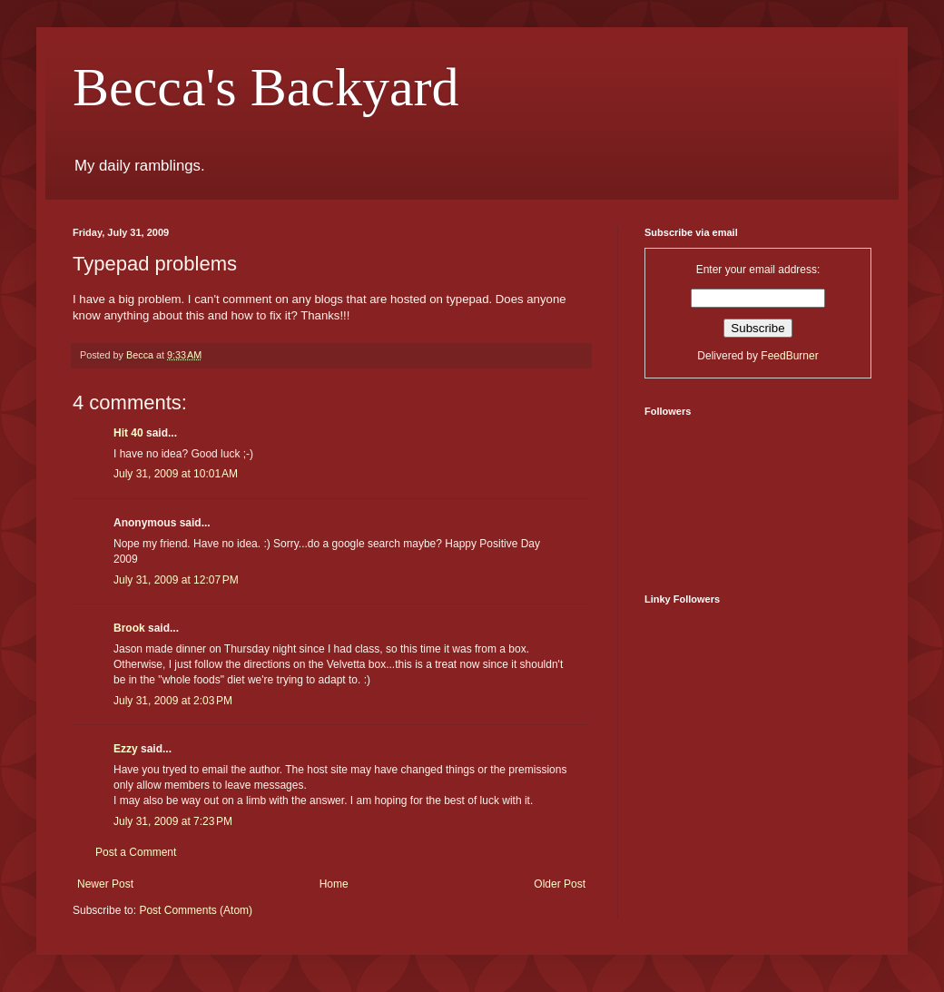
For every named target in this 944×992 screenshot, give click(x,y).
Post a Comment (135, 852)
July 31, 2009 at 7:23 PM (172, 821)
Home (334, 884)
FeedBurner (789, 355)
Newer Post (105, 884)
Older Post (559, 884)
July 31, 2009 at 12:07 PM (176, 580)
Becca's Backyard (266, 87)
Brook (129, 628)
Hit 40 (128, 433)
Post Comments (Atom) (195, 910)
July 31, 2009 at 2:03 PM (172, 700)
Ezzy (125, 748)
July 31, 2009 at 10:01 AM (175, 473)
